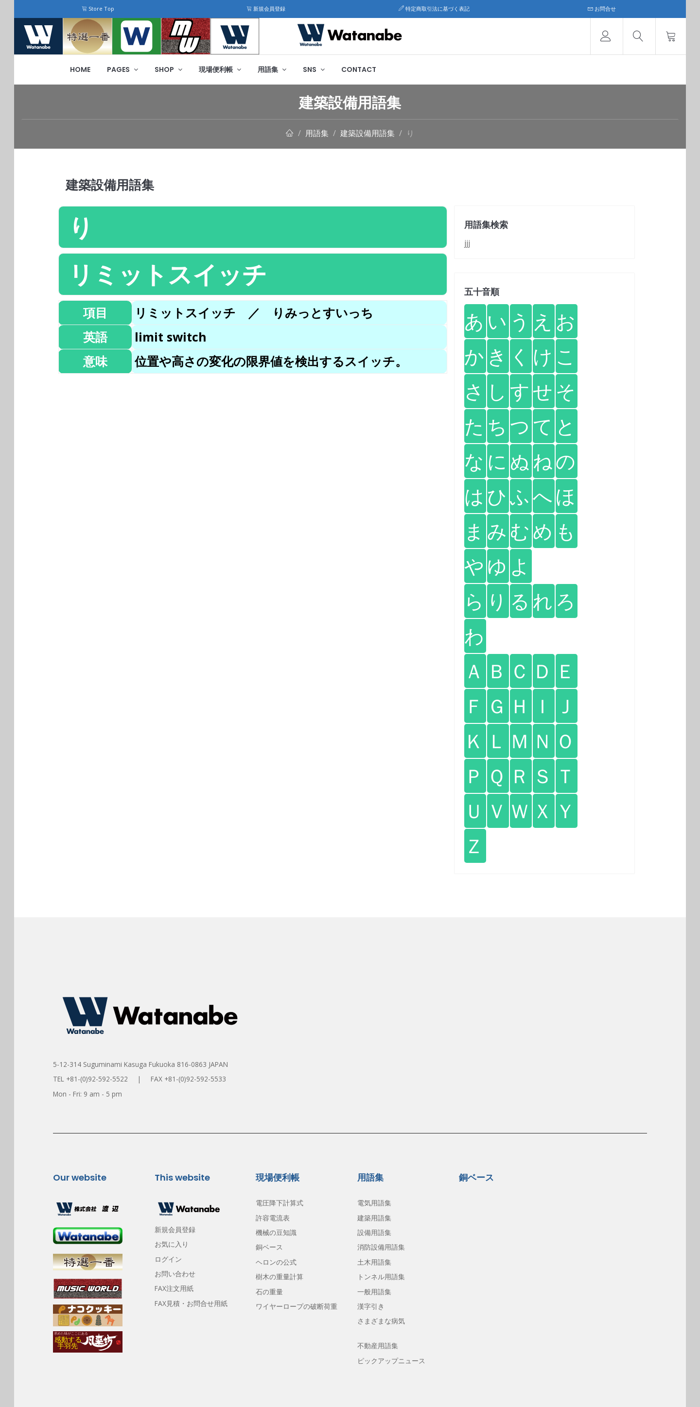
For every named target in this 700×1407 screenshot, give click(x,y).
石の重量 (269, 1291)
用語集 (272, 69)
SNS (314, 69)
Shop (168, 69)
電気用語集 (374, 1202)
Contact (358, 69)
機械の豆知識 (276, 1232)
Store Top (98, 8)
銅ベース (269, 1247)
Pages (122, 69)
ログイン (168, 1259)
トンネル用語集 (381, 1276)
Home (80, 69)
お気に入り (172, 1244)
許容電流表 (273, 1217)
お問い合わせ (175, 1273)
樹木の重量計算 (279, 1276)
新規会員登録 (265, 8)
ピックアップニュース (391, 1360)
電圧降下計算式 (279, 1202)
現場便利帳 (220, 69)
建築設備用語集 (367, 133)
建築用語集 (374, 1217)
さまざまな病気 (381, 1320)
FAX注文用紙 (174, 1288)
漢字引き (371, 1306)
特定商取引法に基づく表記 (434, 8)
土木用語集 (374, 1262)
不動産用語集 (377, 1345)
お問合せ (602, 8)
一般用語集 (374, 1291)
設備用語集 (374, 1232)
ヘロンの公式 (276, 1262)
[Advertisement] (252, 442)
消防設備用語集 (381, 1247)
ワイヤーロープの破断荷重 (296, 1306)
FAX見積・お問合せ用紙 (191, 1303)
